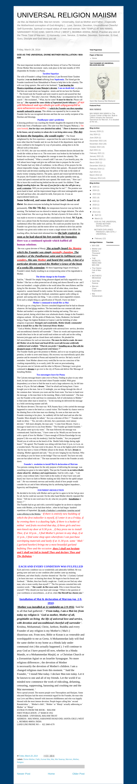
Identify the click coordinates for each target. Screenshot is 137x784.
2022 (94, 194)
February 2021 (96, 153)
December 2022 (96, 141)
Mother (76, 759)
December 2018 (96, 166)
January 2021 (95, 156)
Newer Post (23, 773)
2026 (94, 187)
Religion (20, 762)
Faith (38, 759)
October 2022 (95, 147)
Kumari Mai (45, 759)
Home (51, 773)
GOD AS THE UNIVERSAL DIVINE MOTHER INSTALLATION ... (105, 224)
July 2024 (94, 134)
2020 (94, 201)
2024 (94, 190)
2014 (94, 212)
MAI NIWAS (95, 109)
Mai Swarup (60, 759)
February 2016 (96, 169)
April (97, 215)
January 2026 (95, 131)
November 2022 (96, 144)
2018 (94, 205)
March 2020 (94, 162)
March (97, 219)
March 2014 (94, 175)
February (98, 238)
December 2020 (96, 159)
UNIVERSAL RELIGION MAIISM (67, 15)
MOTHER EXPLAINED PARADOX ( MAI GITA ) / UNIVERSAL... (105, 232)
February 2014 (96, 178)
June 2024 (94, 138)
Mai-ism (69, 759)
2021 (94, 198)
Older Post (78, 773)
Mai (52, 759)
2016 (94, 208)
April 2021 (94, 150)
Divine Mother (29, 759)
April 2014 (94, 172)
